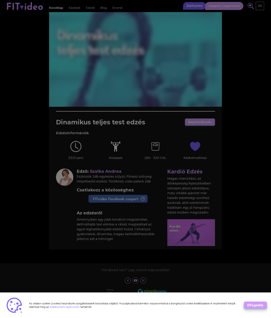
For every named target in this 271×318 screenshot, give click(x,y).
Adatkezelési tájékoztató (65, 306)
